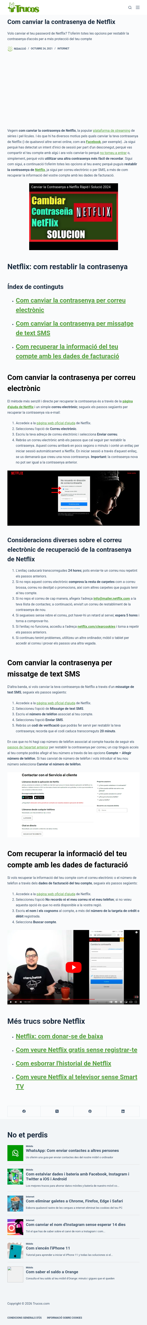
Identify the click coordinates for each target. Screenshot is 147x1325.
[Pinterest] (90, 1111)
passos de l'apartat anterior (27, 747)
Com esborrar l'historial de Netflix (63, 1063)
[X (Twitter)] (57, 1111)
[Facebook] (24, 1111)
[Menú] (138, 7)
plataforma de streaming (111, 131)
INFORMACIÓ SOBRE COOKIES (64, 1317)
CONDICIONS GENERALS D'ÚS (24, 1317)
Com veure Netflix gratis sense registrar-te (76, 1049)
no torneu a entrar (113, 153)
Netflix (40, 170)
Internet (63, 48)
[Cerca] (130, 7)
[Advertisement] (73, 89)
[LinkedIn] (123, 1111)
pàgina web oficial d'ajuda (56, 423)
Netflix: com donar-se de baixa (59, 1036)
